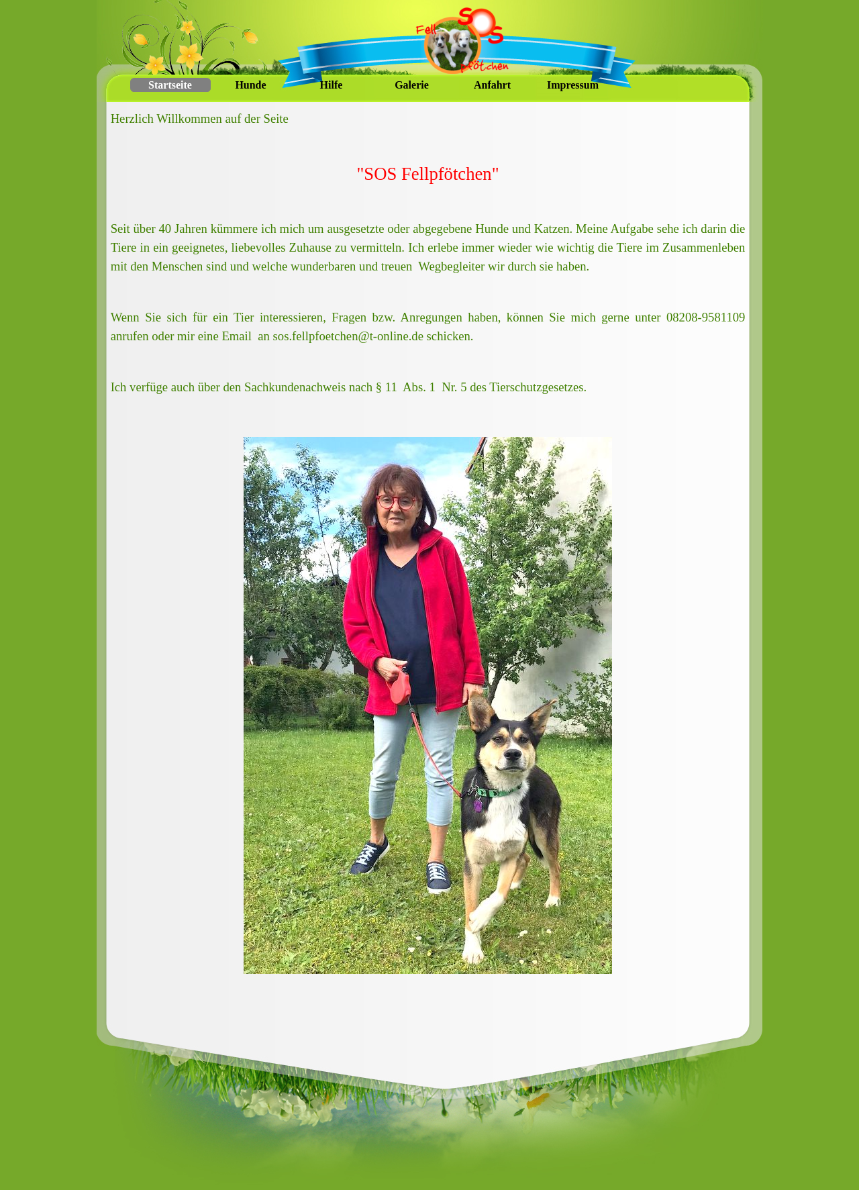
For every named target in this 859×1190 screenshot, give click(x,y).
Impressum (573, 85)
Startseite (170, 85)
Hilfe (331, 85)
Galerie (412, 85)
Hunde (250, 85)
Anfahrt (492, 85)
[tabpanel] (428, 269)
